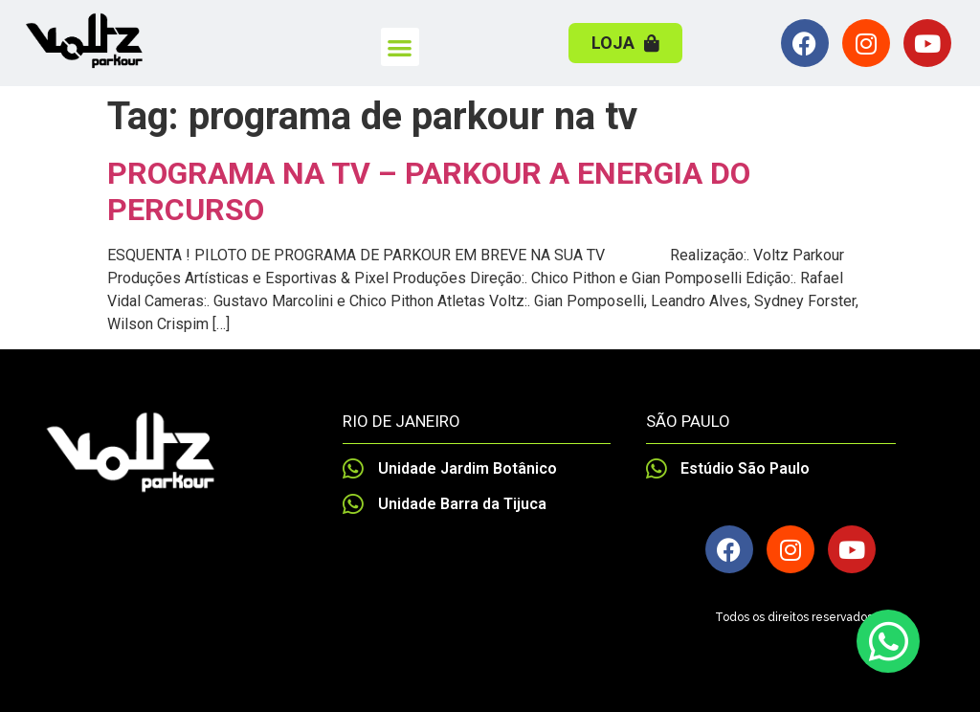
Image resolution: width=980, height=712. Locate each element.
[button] (400, 47)
